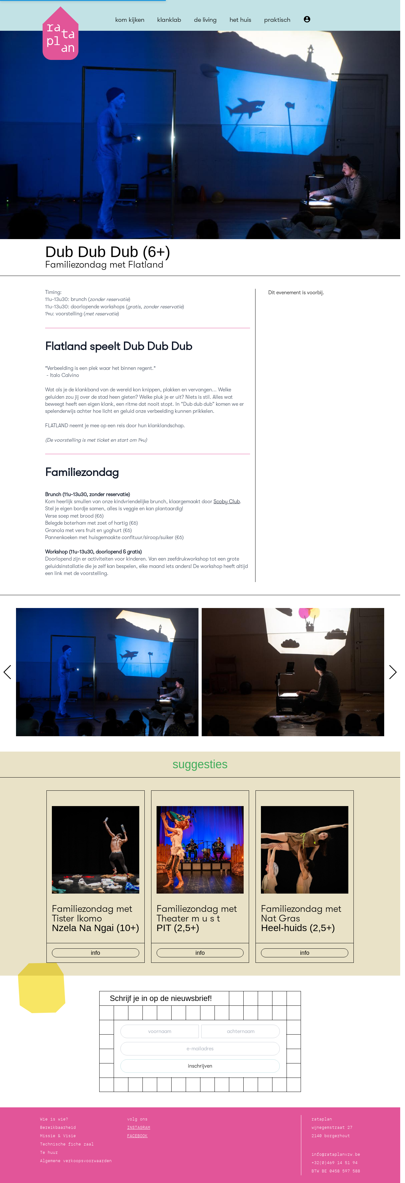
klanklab (169, 19)
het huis (240, 19)
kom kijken (129, 19)
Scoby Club (227, 501)
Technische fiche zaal (67, 1144)
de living (205, 19)
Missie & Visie (58, 1135)
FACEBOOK (137, 1135)
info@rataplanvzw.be (336, 1154)
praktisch (277, 19)
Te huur (49, 1152)
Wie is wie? (54, 1119)
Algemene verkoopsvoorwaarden (76, 1160)
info (95, 953)
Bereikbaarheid (58, 1127)
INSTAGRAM (138, 1127)
